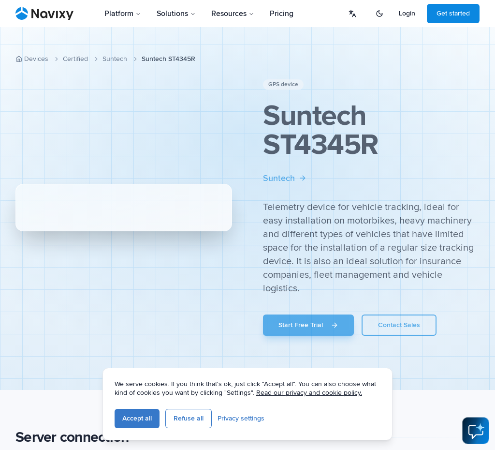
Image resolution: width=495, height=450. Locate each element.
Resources (232, 13)
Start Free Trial (308, 325)
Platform (122, 13)
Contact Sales (399, 325)
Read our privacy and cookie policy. (309, 393)
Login (407, 13)
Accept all (137, 418)
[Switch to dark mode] (379, 13)
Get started (453, 13)
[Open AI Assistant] (475, 430)
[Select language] (352, 13)
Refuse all (189, 418)
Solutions (176, 13)
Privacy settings (241, 418)
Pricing (281, 13)
